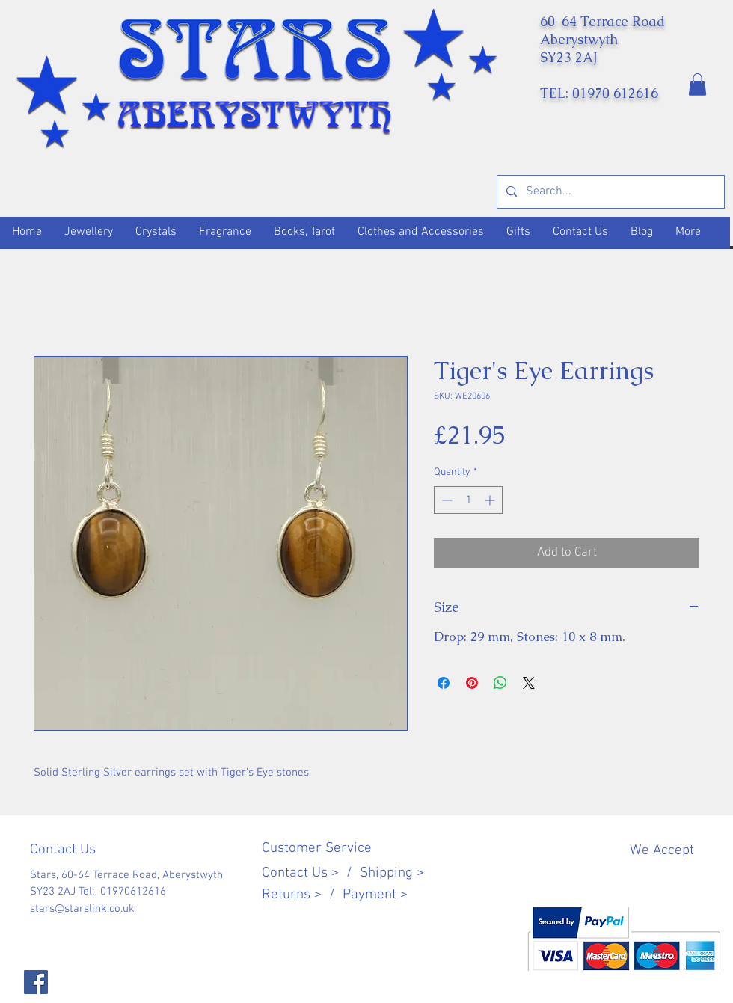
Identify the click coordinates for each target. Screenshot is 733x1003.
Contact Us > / (311, 873)
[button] (697, 84)
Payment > (375, 895)
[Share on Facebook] (444, 683)
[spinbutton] (468, 500)
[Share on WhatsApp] (500, 683)
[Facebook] (36, 982)
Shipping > (392, 873)
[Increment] (491, 500)
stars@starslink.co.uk (82, 908)
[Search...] (609, 192)
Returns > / (302, 895)
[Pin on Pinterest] (472, 683)
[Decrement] (445, 500)
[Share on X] (529, 683)
